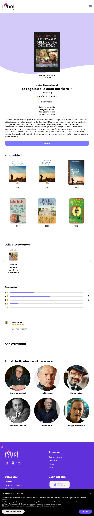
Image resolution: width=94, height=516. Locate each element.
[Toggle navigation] (90, 6)
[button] (91, 493)
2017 (47, 187)
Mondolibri (51, 107)
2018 (17, 187)
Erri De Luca (47, 393)
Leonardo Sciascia (17, 425)
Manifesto (53, 460)
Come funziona (55, 457)
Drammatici (46, 102)
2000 (76, 187)
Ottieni (47, 143)
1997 (18, 226)
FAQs (51, 468)
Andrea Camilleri (18, 393)
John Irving (47, 92)
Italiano (50, 109)
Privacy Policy (10, 489)
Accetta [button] (85, 511)
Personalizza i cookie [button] (13, 511)
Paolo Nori (47, 425)
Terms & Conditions (13, 485)
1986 (47, 226)
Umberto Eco (76, 393)
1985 (76, 226)
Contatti (8, 482)
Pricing (51, 464)
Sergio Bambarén (76, 425)
